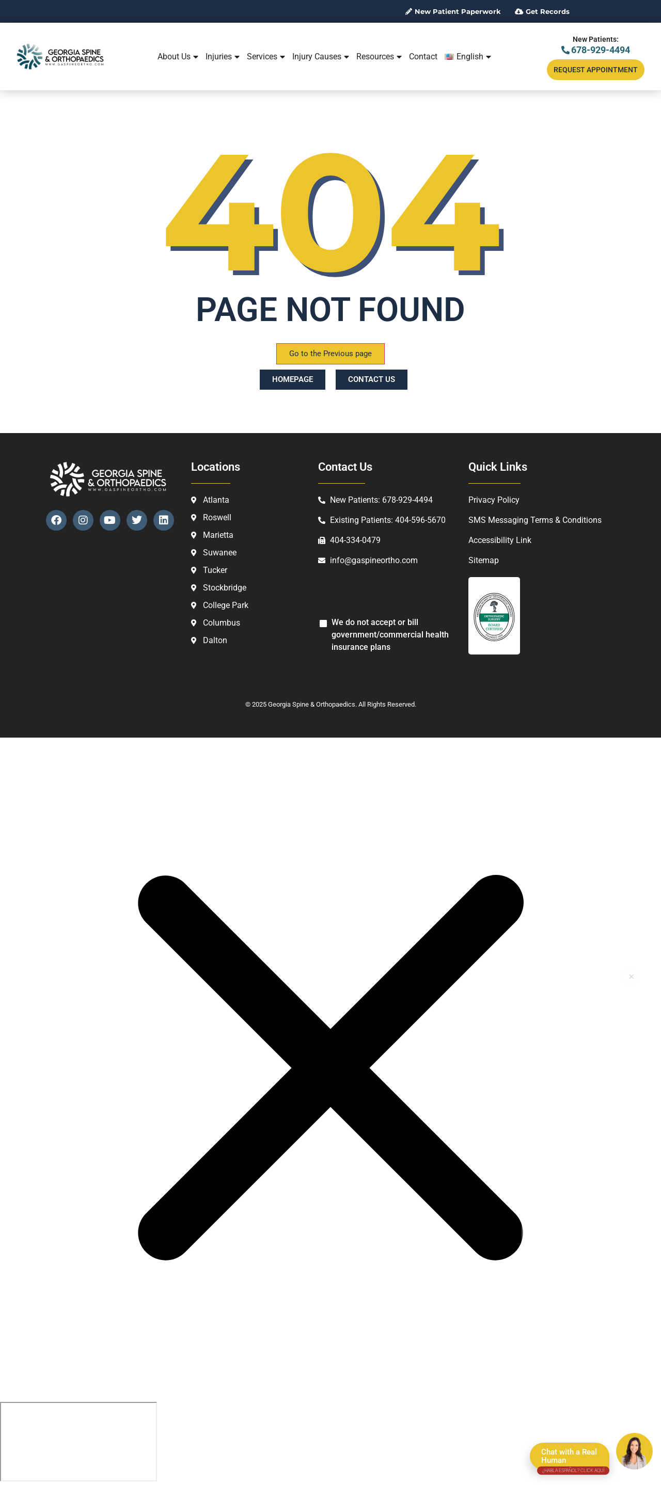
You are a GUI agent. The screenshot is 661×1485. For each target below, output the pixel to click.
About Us (178, 57)
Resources (379, 57)
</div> (78, 1441)
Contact (423, 56)
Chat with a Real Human (573, 1458)
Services (266, 57)
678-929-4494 (595, 49)
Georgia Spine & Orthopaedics (311, 704)
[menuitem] (468, 57)
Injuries (223, 57)
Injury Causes (320, 57)
